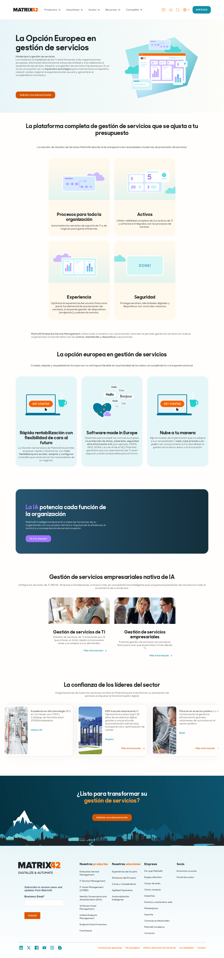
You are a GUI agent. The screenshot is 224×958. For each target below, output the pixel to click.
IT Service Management (92, 881)
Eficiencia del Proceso (124, 877)
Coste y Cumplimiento (124, 884)
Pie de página (133, 947)
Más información (93, 650)
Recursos (112, 9)
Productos (52, 9)
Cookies (201, 947)
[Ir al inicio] (25, 10)
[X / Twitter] (29, 948)
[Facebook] (36, 948)
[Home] (44, 868)
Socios (94, 9)
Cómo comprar (152, 889)
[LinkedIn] (21, 948)
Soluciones (74, 9)
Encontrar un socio (187, 871)
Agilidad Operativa (122, 890)
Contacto (149, 933)
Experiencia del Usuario (124, 871)
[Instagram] (52, 948)
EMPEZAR (201, 9)
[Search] (178, 10)
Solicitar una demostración (35, 95)
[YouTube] (44, 948)
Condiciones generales (110, 947)
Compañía (134, 9)
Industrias (149, 895)
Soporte (148, 914)
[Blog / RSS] (60, 948)
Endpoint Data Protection (93, 924)
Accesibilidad (187, 947)
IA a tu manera (38, 538)
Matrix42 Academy (154, 927)
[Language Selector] (186, 13)
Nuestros (94, 864)
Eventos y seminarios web (158, 902)
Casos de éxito (152, 883)
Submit (32, 915)
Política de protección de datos (159, 947)
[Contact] (163, 10)
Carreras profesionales (157, 920)
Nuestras (126, 864)
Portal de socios (185, 877)
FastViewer (86, 930)
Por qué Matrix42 (153, 871)
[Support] (170, 10)
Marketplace (151, 908)
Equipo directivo (153, 877)
